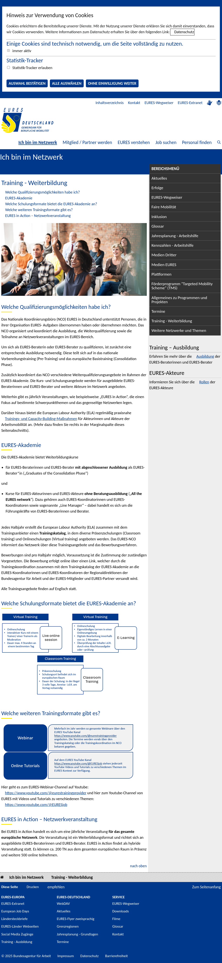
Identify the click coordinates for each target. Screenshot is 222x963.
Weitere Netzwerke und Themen (179, 330)
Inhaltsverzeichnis (110, 102)
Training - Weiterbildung (172, 320)
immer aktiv (21, 50)
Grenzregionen (68, 926)
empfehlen (56, 887)
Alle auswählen (67, 83)
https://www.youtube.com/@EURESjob (36, 804)
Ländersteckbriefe (14, 919)
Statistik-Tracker (25, 60)
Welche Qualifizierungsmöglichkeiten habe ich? (42, 192)
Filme (116, 919)
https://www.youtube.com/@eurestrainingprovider (45, 793)
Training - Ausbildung (16, 942)
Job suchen (165, 142)
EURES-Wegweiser (159, 102)
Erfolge (157, 187)
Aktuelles (159, 178)
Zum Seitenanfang (206, 887)
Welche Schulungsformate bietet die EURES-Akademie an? (51, 204)
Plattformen (161, 274)
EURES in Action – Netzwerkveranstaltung (38, 215)
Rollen (204, 382)
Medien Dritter (164, 254)
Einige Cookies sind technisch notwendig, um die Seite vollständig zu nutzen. (95, 43)
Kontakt (134, 102)
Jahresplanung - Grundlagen (77, 934)
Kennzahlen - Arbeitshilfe (173, 245)
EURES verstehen (134, 142)
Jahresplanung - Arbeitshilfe (175, 235)
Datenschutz (184, 32)
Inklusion (159, 216)
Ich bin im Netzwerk (37, 142)
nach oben (138, 866)
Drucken (33, 887)
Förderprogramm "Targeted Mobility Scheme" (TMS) (182, 285)
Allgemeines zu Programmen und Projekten (179, 299)
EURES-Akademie (18, 198)
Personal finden (197, 142)
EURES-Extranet (190, 102)
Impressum (65, 956)
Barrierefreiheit (116, 956)
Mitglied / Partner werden (87, 142)
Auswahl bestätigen (27, 83)
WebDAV (63, 903)
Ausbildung (205, 356)
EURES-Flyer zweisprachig (75, 919)
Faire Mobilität (164, 206)
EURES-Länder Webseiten (20, 926)
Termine (158, 311)
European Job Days (15, 911)
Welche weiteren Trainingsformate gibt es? (39, 209)
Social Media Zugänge (17, 934)
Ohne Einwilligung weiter (112, 83)
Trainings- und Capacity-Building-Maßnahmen (41, 418)
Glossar (158, 226)
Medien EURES (164, 264)
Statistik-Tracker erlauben (32, 67)
